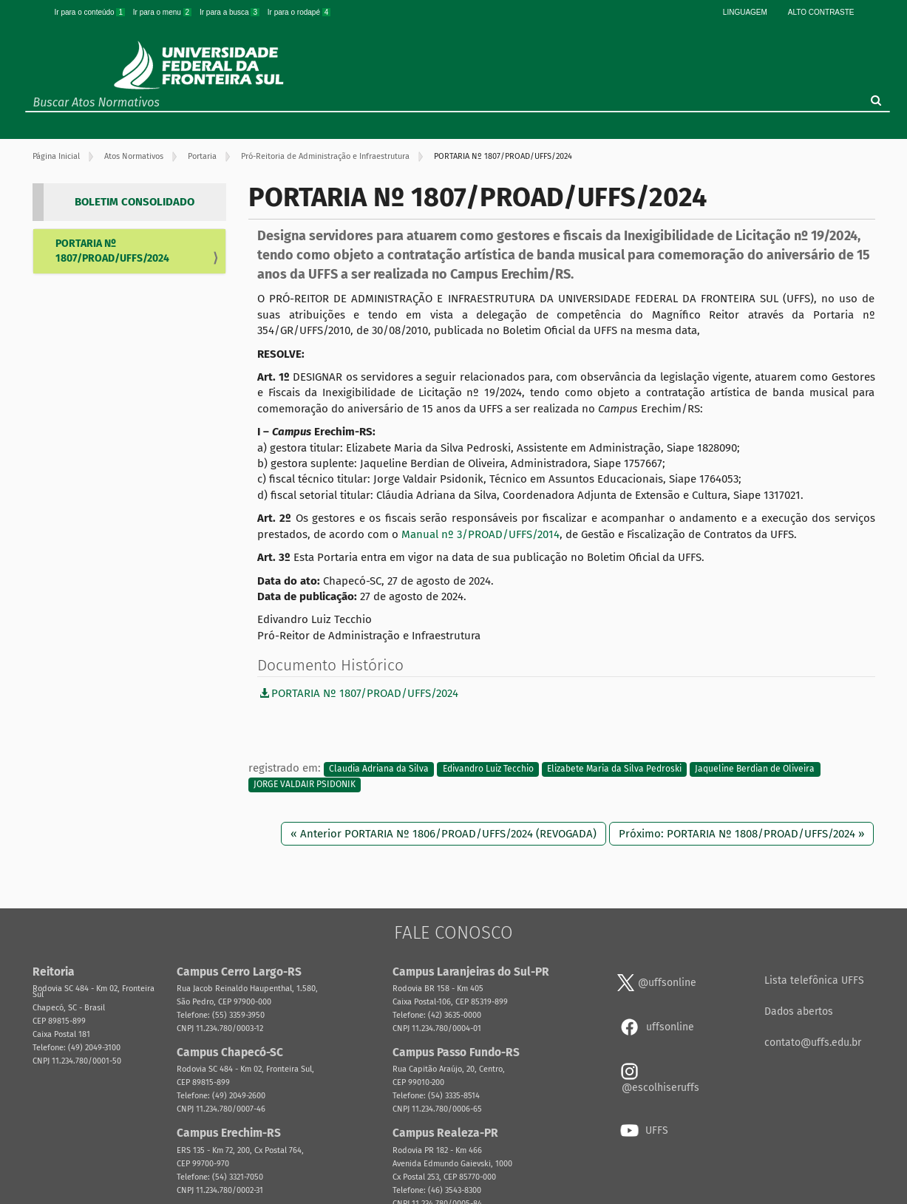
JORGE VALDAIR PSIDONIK (305, 785)
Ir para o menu (163, 12)
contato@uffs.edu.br (812, 1042)
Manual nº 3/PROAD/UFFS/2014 (480, 534)
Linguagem (745, 12)
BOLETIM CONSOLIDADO (134, 201)
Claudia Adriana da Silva (379, 768)
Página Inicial (56, 156)
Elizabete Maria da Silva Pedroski (614, 768)
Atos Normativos (133, 156)
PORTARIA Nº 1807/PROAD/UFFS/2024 (112, 251)
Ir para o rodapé (299, 12)
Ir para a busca (231, 12)
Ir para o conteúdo (91, 12)
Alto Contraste (821, 12)
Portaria (202, 156)
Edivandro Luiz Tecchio (488, 768)
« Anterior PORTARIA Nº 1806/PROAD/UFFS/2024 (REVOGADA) (444, 833)
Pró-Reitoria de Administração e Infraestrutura (325, 156)
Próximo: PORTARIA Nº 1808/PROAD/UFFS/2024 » (741, 833)
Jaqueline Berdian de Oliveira (755, 768)
